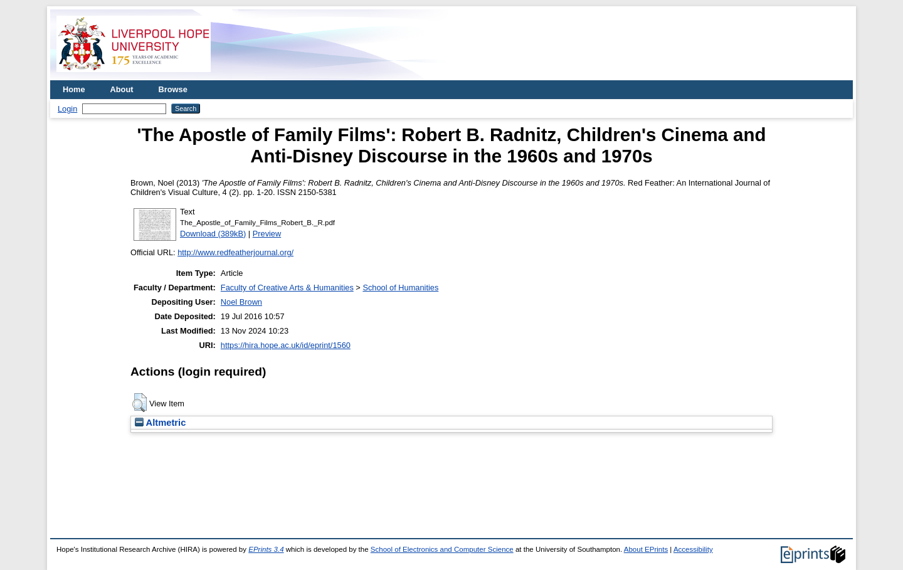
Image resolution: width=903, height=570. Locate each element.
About (122, 89)
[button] (139, 402)
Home (74, 89)
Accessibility (693, 549)
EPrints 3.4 (265, 549)
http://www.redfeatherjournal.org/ (235, 252)
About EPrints (646, 549)
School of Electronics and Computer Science (442, 549)
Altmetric (160, 423)
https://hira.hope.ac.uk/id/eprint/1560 (286, 345)
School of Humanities (400, 287)
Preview (267, 233)
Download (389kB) (213, 233)
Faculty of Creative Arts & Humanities (287, 287)
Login (67, 108)
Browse (173, 89)
